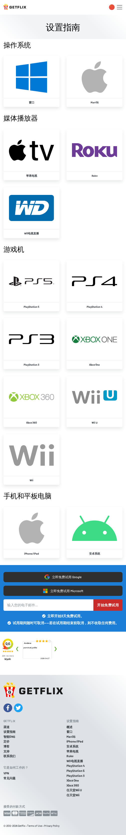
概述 (69, 727)
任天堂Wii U (74, 790)
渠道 (6, 727)
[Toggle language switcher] (112, 7)
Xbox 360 (72, 785)
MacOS (70, 736)
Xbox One (72, 780)
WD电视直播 (74, 761)
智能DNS (9, 736)
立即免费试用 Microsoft (63, 590)
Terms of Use (34, 825)
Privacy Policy (52, 825)
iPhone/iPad (74, 741)
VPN (6, 773)
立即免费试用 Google (63, 576)
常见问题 (9, 778)
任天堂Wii (72, 795)
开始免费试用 (108, 605)
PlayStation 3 (75, 775)
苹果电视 (72, 751)
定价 (6, 741)
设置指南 (9, 731)
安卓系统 (72, 746)
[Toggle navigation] (120, 7)
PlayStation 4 (75, 765)
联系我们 (9, 756)
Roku (69, 756)
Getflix (21, 825)
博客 (6, 746)
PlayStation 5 (75, 770)
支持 (6, 751)
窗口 (69, 731)
